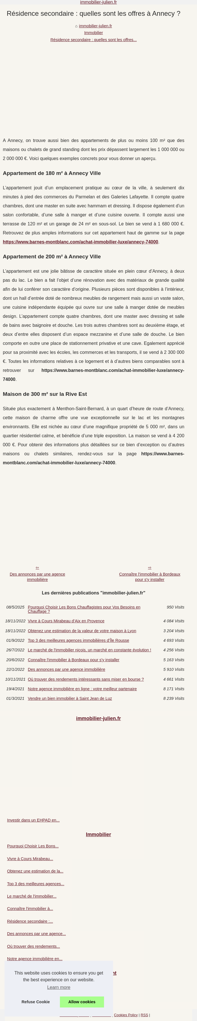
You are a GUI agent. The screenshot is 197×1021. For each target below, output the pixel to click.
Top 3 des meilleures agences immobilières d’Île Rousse (78, 640)
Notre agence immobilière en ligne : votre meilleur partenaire (82, 689)
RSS (144, 1015)
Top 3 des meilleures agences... (35, 884)
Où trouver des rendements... (33, 946)
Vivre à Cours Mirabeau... (30, 858)
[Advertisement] (93, 85)
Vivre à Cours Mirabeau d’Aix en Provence (66, 621)
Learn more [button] (58, 987)
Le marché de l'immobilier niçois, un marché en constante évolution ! (89, 650)
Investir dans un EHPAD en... (33, 820)
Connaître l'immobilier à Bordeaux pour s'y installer (149, 577)
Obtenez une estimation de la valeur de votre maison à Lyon (82, 631)
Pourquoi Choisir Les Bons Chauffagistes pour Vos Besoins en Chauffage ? (84, 609)
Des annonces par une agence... (36, 933)
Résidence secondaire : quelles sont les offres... (93, 39)
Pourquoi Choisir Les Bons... (33, 846)
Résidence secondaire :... (30, 921)
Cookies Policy (126, 1015)
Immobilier (93, 32)
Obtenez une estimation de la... (35, 871)
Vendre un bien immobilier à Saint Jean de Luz (70, 698)
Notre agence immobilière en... (34, 958)
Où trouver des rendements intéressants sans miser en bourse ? (86, 679)
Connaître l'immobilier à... (30, 908)
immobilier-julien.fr (95, 26)
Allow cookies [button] (82, 1002)
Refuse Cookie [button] (35, 1002)
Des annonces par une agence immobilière (37, 577)
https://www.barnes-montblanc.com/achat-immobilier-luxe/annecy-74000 (80, 241)
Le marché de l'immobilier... (32, 896)
